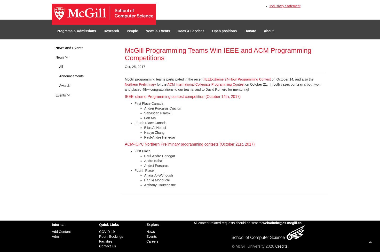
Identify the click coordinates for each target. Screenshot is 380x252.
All (61, 67)
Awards (64, 86)
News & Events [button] (158, 31)
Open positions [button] (224, 31)
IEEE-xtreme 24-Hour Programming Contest (237, 79)
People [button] (132, 31)
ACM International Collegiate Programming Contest (205, 84)
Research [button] (111, 31)
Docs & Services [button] (191, 31)
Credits (281, 246)
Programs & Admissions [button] (76, 31)
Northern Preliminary (140, 84)
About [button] (269, 31)
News (61, 57)
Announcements (71, 76)
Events (62, 95)
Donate (250, 31)
